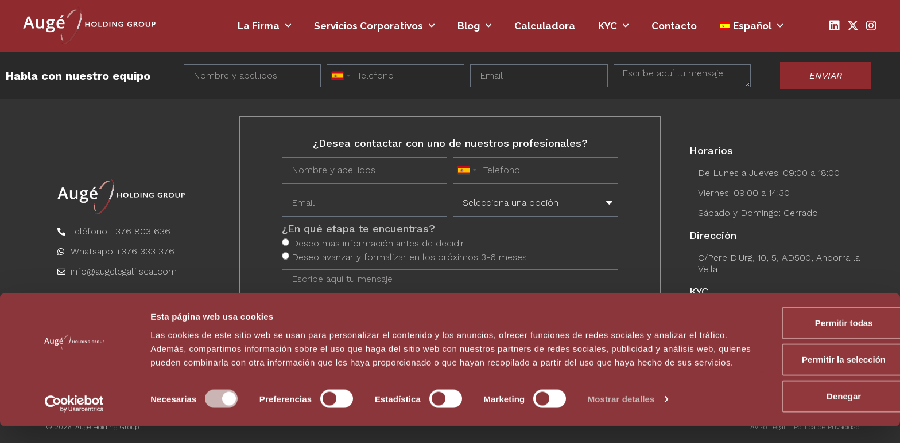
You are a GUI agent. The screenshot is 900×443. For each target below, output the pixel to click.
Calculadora (544, 26)
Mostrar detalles (621, 420)
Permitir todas (804, 330)
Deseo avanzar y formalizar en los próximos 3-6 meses (409, 255)
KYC (613, 26)
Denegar (804, 403)
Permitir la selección (804, 366)
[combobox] (340, 76)
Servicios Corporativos (374, 26)
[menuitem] (751, 26)
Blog (474, 26)
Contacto (674, 26)
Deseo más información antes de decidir (378, 242)
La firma (264, 26)
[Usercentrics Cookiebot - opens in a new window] (74, 420)
